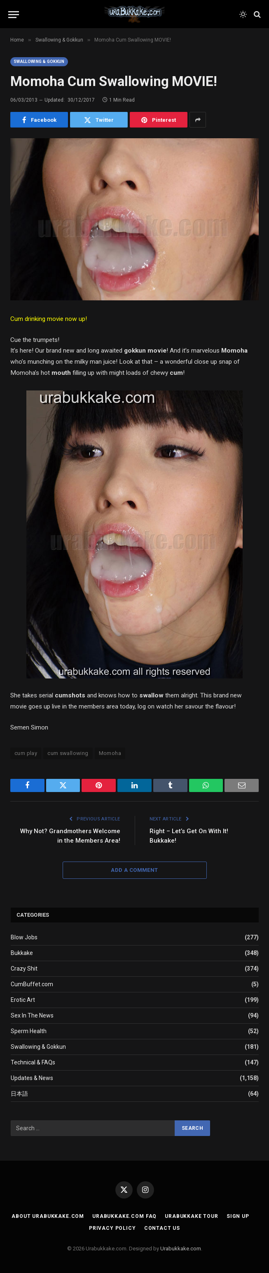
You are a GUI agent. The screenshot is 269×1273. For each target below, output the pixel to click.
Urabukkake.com (180, 1248)
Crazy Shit (24, 968)
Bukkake (22, 953)
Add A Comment (134, 870)
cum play (25, 753)
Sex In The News (32, 1015)
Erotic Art (23, 1000)
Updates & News (32, 1078)
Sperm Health (29, 1031)
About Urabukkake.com (48, 1216)
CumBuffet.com (32, 984)
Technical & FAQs (33, 1062)
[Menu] (13, 14)
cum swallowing (67, 753)
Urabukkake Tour (191, 1216)
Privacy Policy (112, 1228)
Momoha (110, 753)
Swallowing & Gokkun (39, 61)
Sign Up (238, 1216)
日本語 (19, 1093)
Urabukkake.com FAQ (124, 1216)
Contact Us (162, 1228)
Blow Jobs (24, 937)
